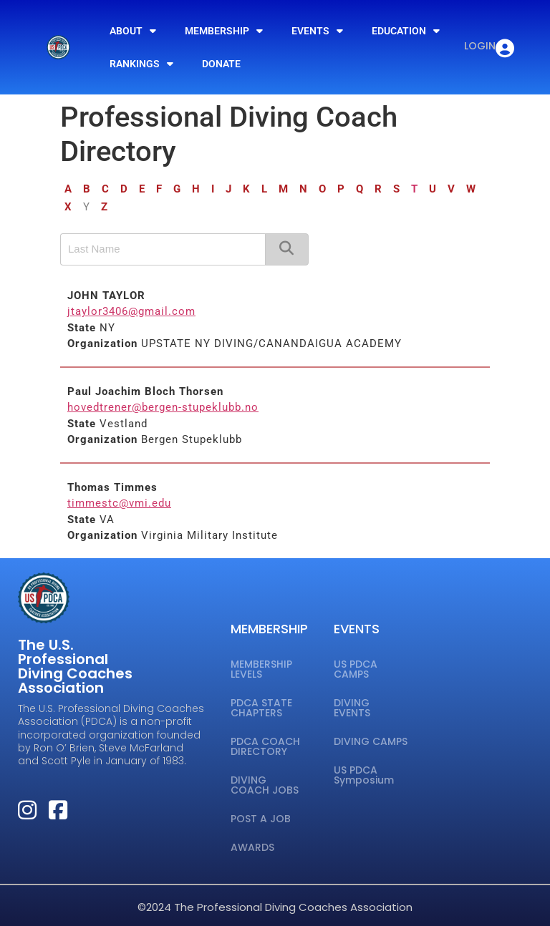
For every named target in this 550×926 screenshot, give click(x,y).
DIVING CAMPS (370, 741)
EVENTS (317, 31)
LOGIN (480, 46)
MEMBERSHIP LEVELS (261, 669)
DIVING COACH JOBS (265, 785)
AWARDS (252, 847)
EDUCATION (406, 31)
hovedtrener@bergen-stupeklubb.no (163, 407)
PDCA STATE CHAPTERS (261, 708)
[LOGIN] (505, 48)
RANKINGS (141, 64)
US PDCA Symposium (364, 775)
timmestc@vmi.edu (119, 503)
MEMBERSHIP (224, 31)
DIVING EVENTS (352, 708)
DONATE (221, 63)
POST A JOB (261, 819)
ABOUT (133, 31)
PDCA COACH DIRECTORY (265, 746)
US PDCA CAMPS (355, 669)
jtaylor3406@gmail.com (131, 311)
